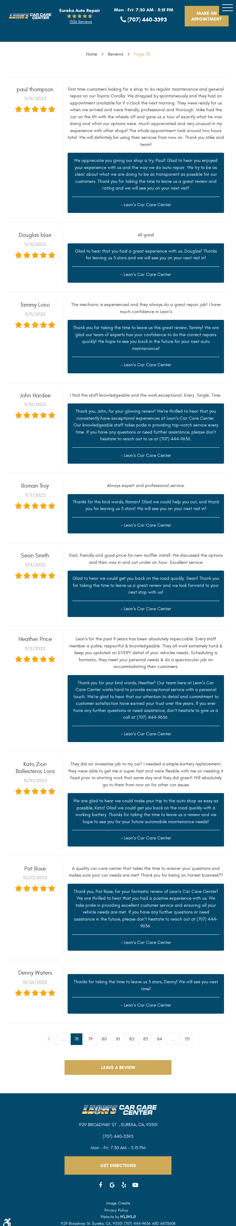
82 (132, 1039)
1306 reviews (80, 21)
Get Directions (118, 1165)
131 (187, 1039)
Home (91, 54)
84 (159, 1039)
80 (104, 1039)
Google (112, 1185)
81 (118, 1039)
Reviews (115, 54)
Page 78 (142, 54)
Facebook (101, 1185)
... (63, 1039)
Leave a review (118, 1067)
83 (145, 1039)
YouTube (135, 1185)
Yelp (124, 1185)
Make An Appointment (206, 16)
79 (90, 1039)
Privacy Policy (116, 1210)
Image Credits (118, 1203)
